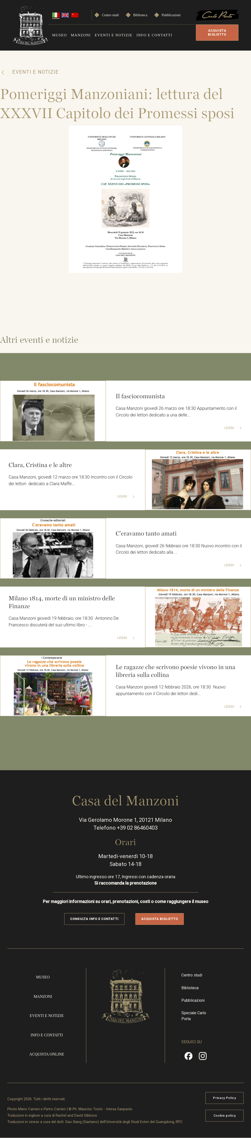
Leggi (229, 428)
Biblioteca (140, 15)
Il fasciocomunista (140, 396)
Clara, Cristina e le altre (40, 464)
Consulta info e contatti (94, 919)
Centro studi (110, 15)
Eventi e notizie (114, 35)
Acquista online (46, 1054)
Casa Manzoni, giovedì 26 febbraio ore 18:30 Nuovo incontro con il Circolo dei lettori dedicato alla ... (177, 549)
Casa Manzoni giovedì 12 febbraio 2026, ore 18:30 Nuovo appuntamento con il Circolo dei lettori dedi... (171, 691)
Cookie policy (224, 1115)
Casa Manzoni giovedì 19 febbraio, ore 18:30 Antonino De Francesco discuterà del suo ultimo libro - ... (64, 622)
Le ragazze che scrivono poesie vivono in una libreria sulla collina (176, 670)
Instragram (203, 1058)
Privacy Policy (224, 1098)
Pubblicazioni (171, 15)
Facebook (188, 1058)
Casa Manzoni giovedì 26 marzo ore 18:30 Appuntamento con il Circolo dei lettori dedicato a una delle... (177, 412)
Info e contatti (154, 35)
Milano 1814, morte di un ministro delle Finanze (62, 602)
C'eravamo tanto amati (146, 533)
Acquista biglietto (217, 32)
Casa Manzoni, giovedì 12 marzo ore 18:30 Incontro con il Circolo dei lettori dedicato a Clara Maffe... (71, 481)
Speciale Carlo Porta (193, 1016)
